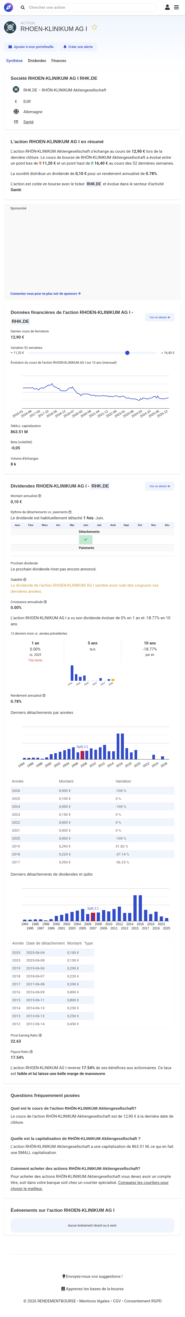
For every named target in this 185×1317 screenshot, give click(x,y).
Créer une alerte (78, 47)
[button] (176, 7)
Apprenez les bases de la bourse (92, 1289)
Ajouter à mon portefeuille (31, 47)
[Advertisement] (92, 250)
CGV (117, 1301)
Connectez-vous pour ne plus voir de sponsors (45, 294)
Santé (16, 189)
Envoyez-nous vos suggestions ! (92, 1276)
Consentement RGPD (143, 1301)
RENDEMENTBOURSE (57, 1301)
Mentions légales (95, 1301)
